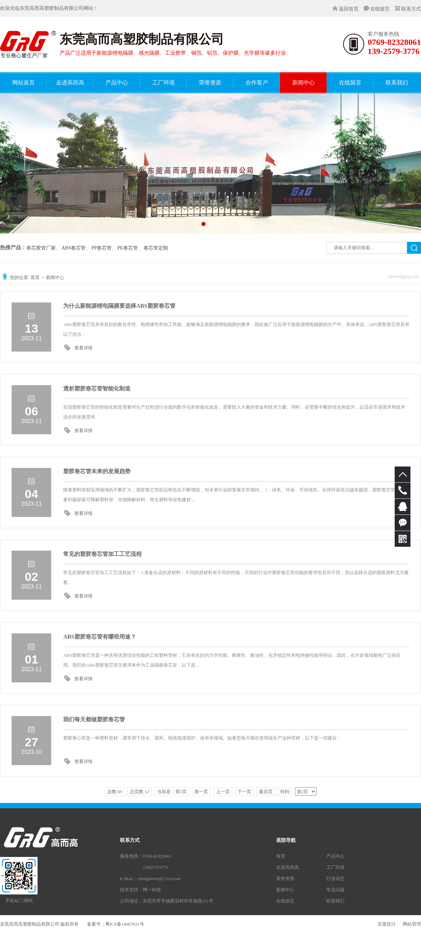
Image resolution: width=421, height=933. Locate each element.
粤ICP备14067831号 (124, 924)
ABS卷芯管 (73, 248)
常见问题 (335, 889)
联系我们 (335, 901)
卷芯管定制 (155, 248)
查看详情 (83, 347)
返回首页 (349, 9)
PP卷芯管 (102, 248)
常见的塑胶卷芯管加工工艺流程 (102, 554)
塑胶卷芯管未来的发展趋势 (97, 471)
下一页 (244, 791)
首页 (35, 277)
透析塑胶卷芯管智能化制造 (97, 388)
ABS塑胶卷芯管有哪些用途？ (99, 637)
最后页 (266, 791)
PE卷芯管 (128, 248)
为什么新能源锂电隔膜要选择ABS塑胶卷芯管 (119, 306)
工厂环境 (335, 867)
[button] (203, 224)
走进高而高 (287, 867)
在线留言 (380, 9)
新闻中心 (285, 889)
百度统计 (386, 924)
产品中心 (335, 856)
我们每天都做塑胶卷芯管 (94, 719)
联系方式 (411, 9)
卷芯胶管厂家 (41, 248)
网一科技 (152, 889)
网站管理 (412, 924)
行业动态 (335, 878)
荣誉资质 (285, 878)
